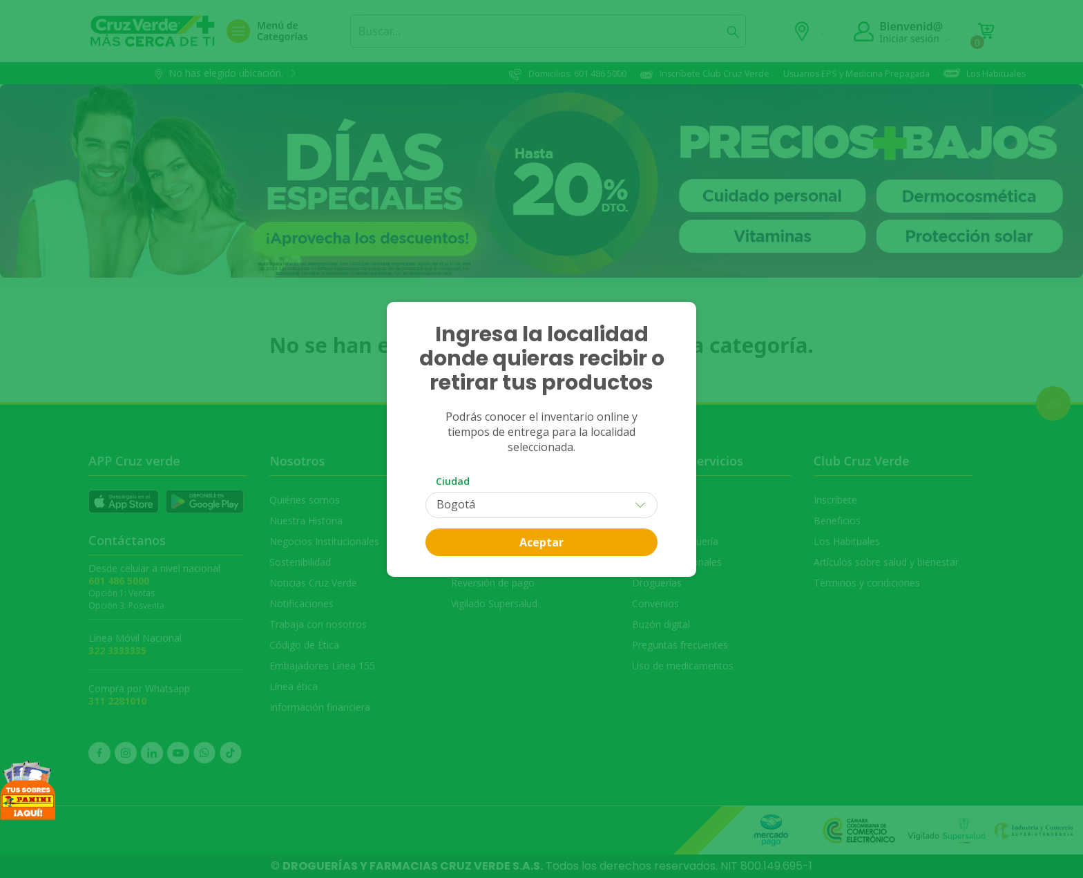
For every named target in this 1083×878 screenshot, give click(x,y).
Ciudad (453, 481)
